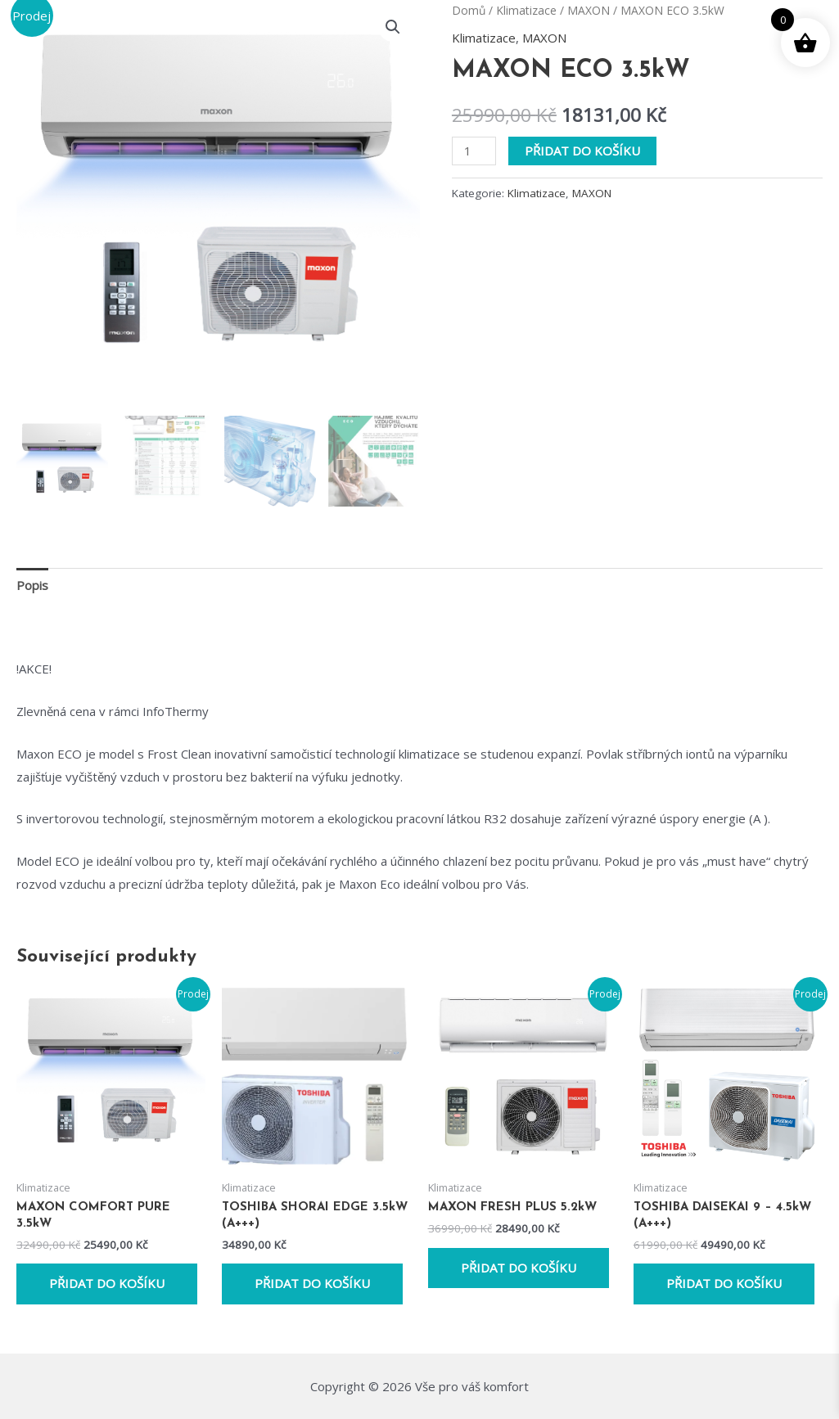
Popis (32, 585)
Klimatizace (526, 10)
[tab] (32, 585)
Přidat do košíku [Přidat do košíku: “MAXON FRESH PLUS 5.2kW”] (518, 1267)
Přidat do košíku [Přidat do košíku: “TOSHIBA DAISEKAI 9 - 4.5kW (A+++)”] (724, 1283)
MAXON (588, 10)
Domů (468, 10)
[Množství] (474, 151)
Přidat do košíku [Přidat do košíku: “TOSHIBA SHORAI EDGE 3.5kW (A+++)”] (312, 1283)
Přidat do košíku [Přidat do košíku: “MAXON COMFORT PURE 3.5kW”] (107, 1283)
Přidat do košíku (582, 150)
